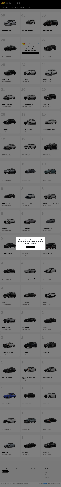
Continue (30, 246)
